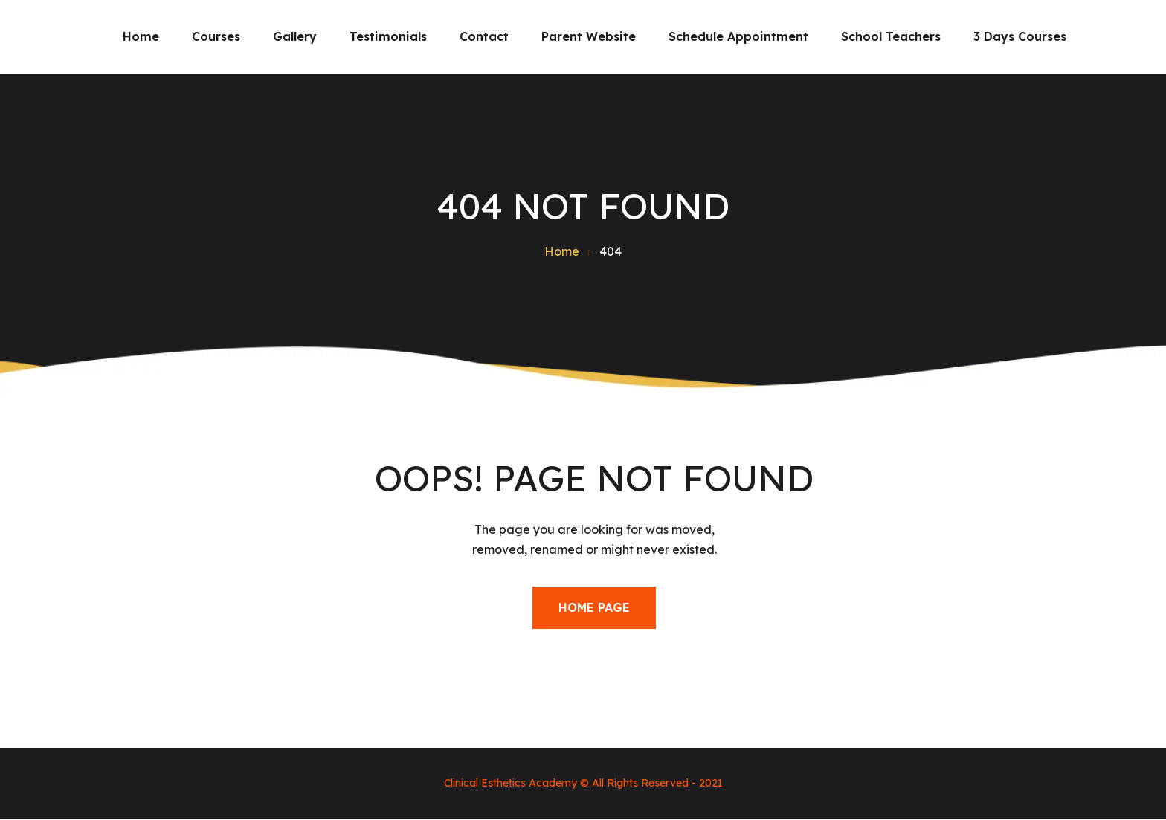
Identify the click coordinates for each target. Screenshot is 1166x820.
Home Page (594, 607)
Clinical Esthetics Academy (510, 783)
